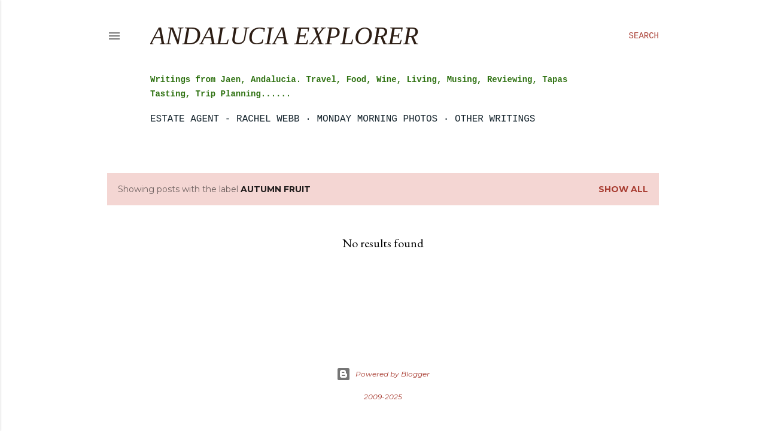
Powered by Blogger (383, 374)
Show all (623, 189)
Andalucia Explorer (284, 36)
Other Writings (495, 119)
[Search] (644, 36)
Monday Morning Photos (377, 119)
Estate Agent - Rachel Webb (225, 119)
